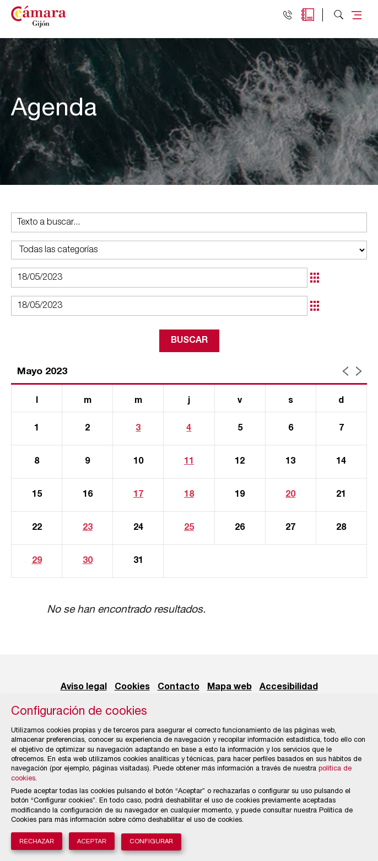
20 (290, 494)
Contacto (178, 687)
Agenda (307, 14)
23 (88, 528)
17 (138, 494)
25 (189, 528)
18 (189, 494)
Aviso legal (84, 687)
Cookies (132, 687)
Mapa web (229, 687)
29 (37, 561)
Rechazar (36, 841)
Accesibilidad (289, 687)
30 (88, 561)
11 (189, 461)
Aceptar (92, 841)
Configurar (151, 842)
